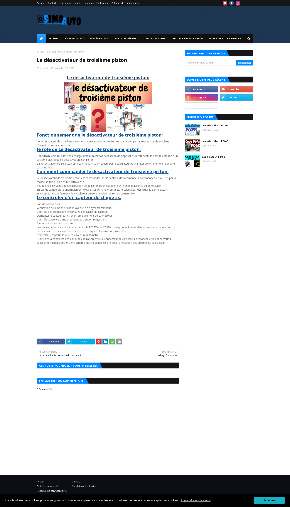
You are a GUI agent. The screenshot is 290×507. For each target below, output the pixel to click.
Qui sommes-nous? (70, 3)
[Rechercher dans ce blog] (210, 62)
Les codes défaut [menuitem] (125, 38)
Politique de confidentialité (126, 3)
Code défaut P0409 (213, 156)
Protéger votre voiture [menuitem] (225, 38)
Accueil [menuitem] (53, 38)
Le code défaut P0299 (215, 125)
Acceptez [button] (269, 500)
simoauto (44, 68)
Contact (52, 3)
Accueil (40, 3)
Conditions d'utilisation (96, 3)
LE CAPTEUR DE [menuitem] (73, 38)
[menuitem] (41, 38)
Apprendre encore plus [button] (195, 500)
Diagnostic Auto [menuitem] (156, 38)
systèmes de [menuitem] (98, 38)
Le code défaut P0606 (215, 141)
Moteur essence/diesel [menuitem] (188, 38)
